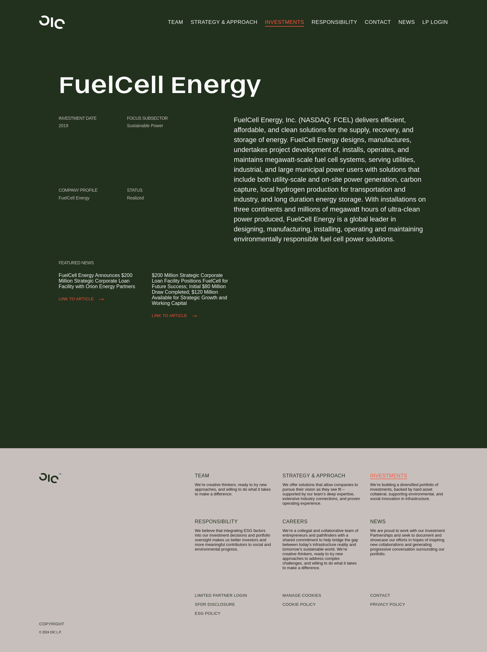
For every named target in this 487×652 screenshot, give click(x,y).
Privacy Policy (387, 604)
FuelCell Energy (74, 197)
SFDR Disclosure (215, 604)
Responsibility (334, 22)
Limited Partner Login (221, 595)
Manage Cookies (302, 595)
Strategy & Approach (224, 22)
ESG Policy (208, 613)
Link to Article (83, 299)
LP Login (435, 22)
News (406, 22)
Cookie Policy (299, 604)
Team (175, 22)
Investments (284, 22)
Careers (295, 521)
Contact (378, 22)
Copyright (51, 624)
